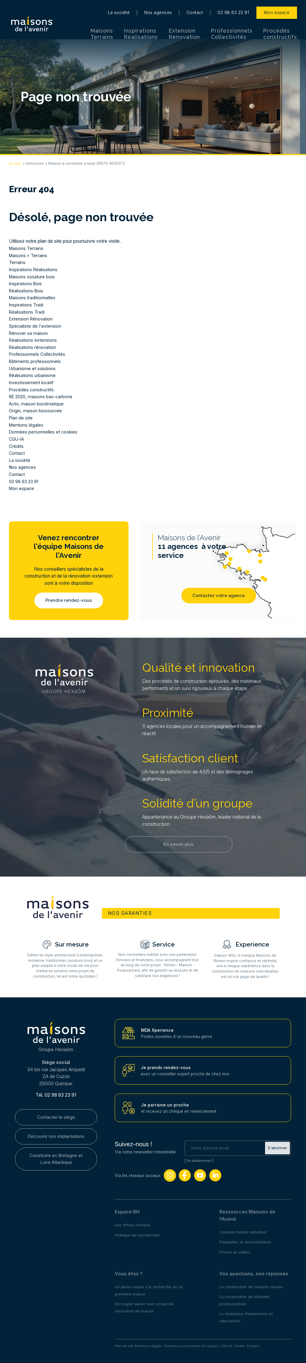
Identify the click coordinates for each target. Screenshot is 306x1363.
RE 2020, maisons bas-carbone (42, 396)
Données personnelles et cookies (44, 432)
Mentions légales (26, 425)
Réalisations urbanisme (33, 375)
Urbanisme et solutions (32, 368)
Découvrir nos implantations (56, 1136)
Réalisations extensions (33, 340)
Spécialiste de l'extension (36, 326)
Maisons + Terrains (29, 255)
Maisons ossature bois (32, 277)
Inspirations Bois (26, 283)
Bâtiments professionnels (35, 361)
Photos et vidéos (235, 1250)
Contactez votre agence (218, 597)
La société (119, 6)
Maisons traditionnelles (32, 297)
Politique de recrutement (138, 1233)
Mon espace (277, 6)
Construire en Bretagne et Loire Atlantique (56, 1159)
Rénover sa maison (29, 333)
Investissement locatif (32, 382)
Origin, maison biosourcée (36, 410)
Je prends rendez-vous (166, 1066)
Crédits (16, 446)
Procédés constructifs (280, 27)
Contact (195, 6)
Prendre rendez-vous (68, 601)
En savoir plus (178, 846)
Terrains (17, 262)
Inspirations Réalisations (141, 27)
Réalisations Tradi (27, 312)
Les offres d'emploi (133, 1223)
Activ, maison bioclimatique (37, 404)
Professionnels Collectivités (232, 27)
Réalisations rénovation (33, 347)
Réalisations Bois (27, 291)
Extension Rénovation (184, 27)
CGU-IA (17, 439)
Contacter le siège (56, 1116)
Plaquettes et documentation (246, 1240)
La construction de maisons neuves (253, 1285)
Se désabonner (200, 1159)
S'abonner (277, 1146)
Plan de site (21, 418)
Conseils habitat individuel (244, 1230)
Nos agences (158, 6)
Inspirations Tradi (27, 305)
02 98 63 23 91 (233, 6)
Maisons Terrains (102, 27)
